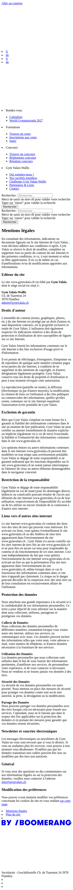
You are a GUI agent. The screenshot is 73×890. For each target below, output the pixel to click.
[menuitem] (36, 115)
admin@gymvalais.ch (15, 302)
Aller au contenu (12, 3)
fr (7, 51)
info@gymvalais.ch (14, 782)
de (7, 55)
